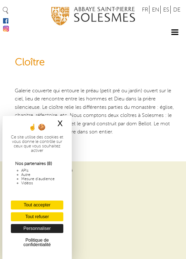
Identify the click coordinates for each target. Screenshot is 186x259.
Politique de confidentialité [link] (37, 242)
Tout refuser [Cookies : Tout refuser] (37, 216)
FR (145, 10)
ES (166, 10)
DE (176, 10)
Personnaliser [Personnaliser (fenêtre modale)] (37, 228)
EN (155, 10)
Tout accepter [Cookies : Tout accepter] (37, 205)
